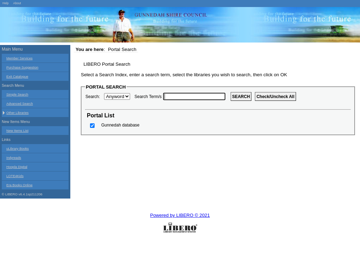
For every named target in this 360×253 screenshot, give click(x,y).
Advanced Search (19, 103)
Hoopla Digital (16, 167)
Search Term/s (148, 96)
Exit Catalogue (17, 76)
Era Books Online (19, 185)
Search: (92, 96)
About (17, 3)
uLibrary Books (17, 148)
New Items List (17, 130)
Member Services (19, 58)
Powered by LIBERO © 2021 (180, 215)
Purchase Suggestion (22, 67)
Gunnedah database (120, 125)
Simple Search (17, 94)
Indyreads (13, 158)
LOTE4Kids (15, 176)
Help (5, 3)
